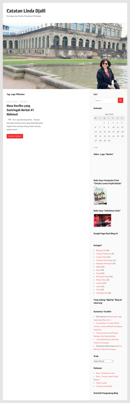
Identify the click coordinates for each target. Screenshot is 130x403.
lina (97, 323)
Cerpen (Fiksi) (101, 257)
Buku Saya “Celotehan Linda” (107, 210)
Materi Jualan (101, 383)
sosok (98, 286)
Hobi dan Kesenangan (104, 260)
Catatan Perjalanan (103, 253)
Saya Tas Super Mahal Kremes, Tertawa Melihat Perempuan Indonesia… (108, 326)
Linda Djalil (23, 102)
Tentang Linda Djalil (104, 386)
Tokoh (98, 289)
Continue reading (14, 136)
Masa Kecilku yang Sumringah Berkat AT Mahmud (20, 110)
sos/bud (99, 283)
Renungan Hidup (102, 276)
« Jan (96, 147)
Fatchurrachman (102, 333)
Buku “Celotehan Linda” (105, 373)
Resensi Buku (101, 280)
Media (98, 267)
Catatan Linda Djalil (26, 11)
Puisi (98, 273)
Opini (98, 270)
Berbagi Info (101, 250)
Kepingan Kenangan (104, 263)
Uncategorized (101, 293)
